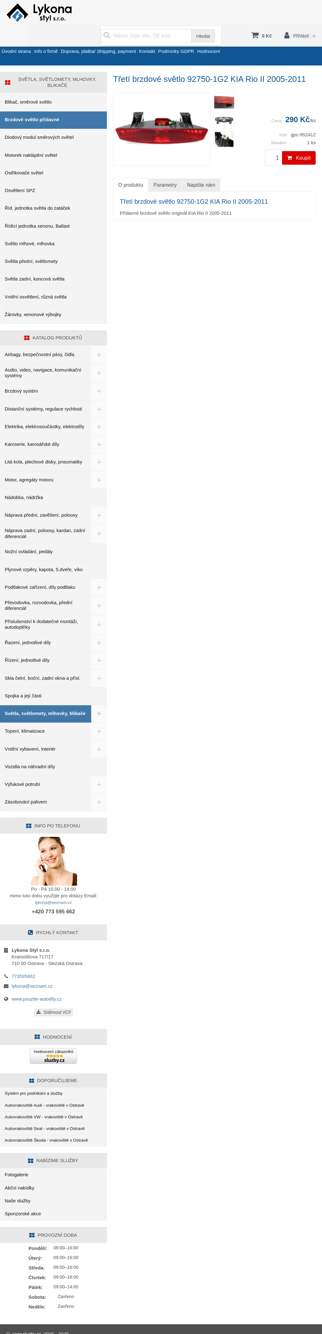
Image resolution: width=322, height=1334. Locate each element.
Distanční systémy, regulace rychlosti (43, 392)
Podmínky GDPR (218, 39)
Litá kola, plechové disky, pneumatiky (43, 444)
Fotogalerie (16, 1165)
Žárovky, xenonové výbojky (33, 297)
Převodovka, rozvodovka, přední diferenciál (38, 588)
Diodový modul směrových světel (39, 120)
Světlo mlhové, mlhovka (29, 226)
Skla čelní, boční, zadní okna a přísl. (42, 661)
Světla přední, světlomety (31, 244)
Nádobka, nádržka (24, 480)
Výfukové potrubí (22, 768)
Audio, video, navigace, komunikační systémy (43, 355)
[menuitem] (224, 84)
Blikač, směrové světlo (28, 85)
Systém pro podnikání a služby (37, 1078)
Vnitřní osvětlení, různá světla (36, 279)
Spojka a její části (23, 678)
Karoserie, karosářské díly (32, 427)
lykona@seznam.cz (53, 886)
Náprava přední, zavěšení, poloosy (41, 498)
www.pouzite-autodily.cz (37, 982)
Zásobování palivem (26, 786)
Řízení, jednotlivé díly (27, 643)
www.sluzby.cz (27, 1324)
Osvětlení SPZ (20, 173)
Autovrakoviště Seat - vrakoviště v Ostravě (49, 1117)
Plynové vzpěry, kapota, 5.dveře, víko (44, 552)
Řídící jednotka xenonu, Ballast (37, 209)
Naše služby (18, 1191)
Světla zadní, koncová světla (34, 262)
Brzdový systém (21, 374)
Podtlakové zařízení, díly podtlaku (40, 570)
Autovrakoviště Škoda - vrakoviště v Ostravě (51, 1130)
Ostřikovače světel (24, 155)
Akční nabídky (19, 1178)
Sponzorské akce (23, 1204)
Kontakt (180, 39)
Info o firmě (60, 39)
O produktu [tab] (130, 168)
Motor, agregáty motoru (29, 462)
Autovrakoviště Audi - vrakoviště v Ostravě (49, 1091)
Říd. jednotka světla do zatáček (37, 191)
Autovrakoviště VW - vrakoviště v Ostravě (48, 1104)
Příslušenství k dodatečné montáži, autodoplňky (41, 607)
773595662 (23, 960)
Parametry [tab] (165, 168)
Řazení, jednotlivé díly (28, 625)
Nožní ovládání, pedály (29, 534)
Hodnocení (260, 39)
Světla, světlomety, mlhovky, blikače (36, 697)
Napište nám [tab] (201, 168)
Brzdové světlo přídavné (32, 102)
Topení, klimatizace (25, 715)
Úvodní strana (21, 39)
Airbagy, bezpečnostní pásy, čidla (39, 337)
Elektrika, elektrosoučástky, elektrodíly (44, 409)
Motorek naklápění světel (31, 138)
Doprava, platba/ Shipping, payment (122, 39)
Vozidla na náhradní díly (30, 750)
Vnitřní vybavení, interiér (30, 733)
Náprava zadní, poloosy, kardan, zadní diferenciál (38, 516)
